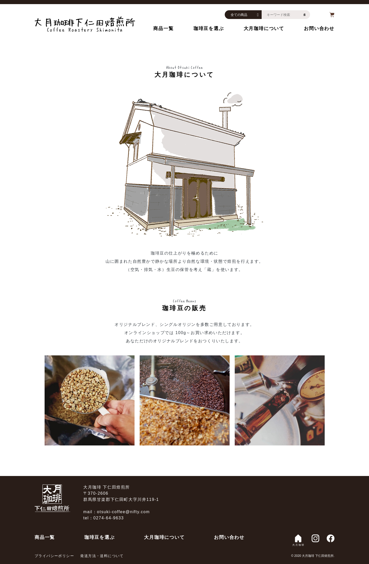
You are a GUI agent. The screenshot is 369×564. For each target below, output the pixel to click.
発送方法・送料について (102, 556)
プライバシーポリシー (54, 556)
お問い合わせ (319, 28)
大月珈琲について (264, 28)
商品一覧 (163, 28)
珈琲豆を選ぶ (208, 28)
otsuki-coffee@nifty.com (123, 512)
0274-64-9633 (108, 518)
